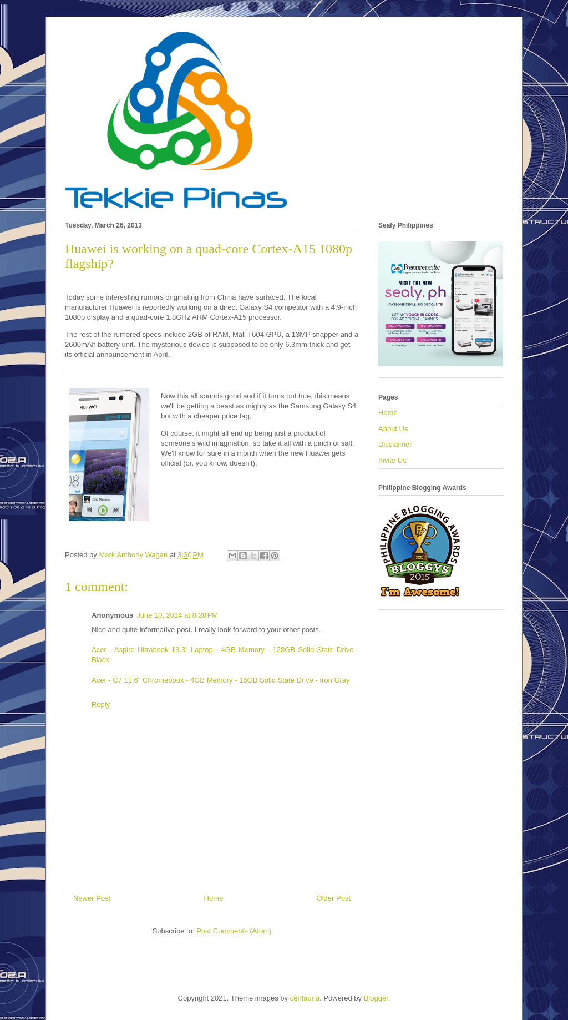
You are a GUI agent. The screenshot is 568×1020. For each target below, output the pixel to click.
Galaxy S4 (255, 307)
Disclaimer (395, 444)
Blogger (376, 998)
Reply (101, 704)
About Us (393, 429)
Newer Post (91, 898)
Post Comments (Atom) (233, 931)
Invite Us (392, 460)
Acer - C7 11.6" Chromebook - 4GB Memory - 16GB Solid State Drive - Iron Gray (221, 680)
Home (214, 898)
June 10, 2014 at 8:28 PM (177, 615)
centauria (305, 998)
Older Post (334, 898)
